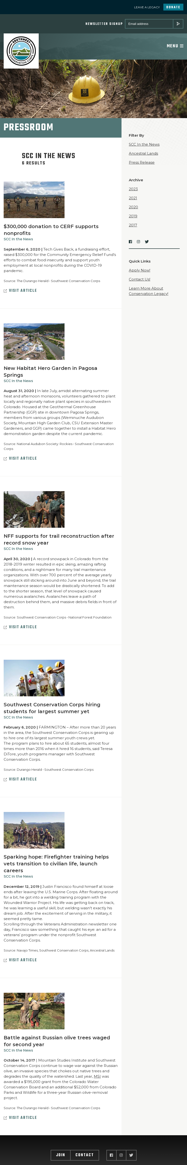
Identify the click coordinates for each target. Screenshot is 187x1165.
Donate (173, 7)
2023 (133, 189)
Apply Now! (139, 271)
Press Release (142, 163)
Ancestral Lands (143, 154)
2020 (133, 207)
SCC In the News (18, 240)
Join (60, 1156)
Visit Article (20, 291)
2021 (133, 198)
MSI (97, 1077)
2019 (133, 216)
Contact (84, 1156)
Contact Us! (139, 280)
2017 (133, 225)
